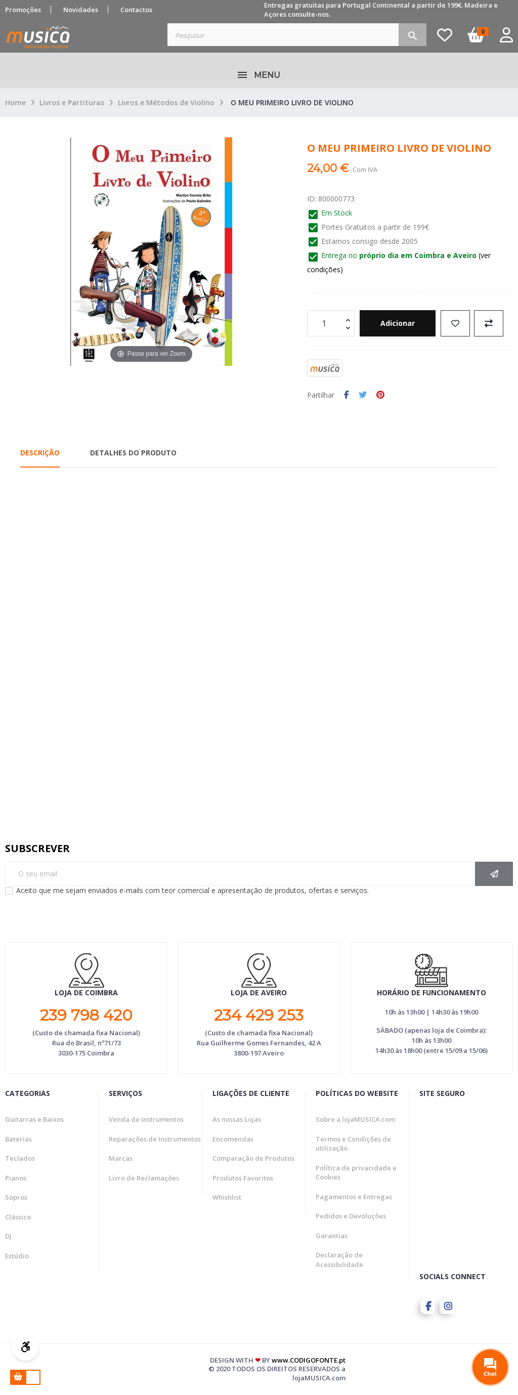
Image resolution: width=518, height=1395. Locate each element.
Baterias (18, 1139)
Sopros (16, 1197)
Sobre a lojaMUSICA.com (355, 1119)
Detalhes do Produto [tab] (133, 452)
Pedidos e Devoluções (351, 1215)
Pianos (15, 1177)
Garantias (332, 1235)
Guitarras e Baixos (34, 1119)
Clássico (18, 1216)
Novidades (80, 9)
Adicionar (397, 323)
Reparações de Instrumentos (155, 1139)
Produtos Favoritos (242, 1177)
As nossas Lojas (236, 1119)
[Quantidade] (325, 323)
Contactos (136, 9)
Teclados (20, 1158)
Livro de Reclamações (144, 1177)
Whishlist (226, 1197)
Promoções (23, 9)
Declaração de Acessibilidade (339, 1259)
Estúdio (17, 1255)
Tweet (363, 395)
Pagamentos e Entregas (354, 1196)
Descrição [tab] (40, 452)
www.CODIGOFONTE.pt (309, 1360)
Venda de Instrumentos (146, 1119)
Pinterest (380, 395)
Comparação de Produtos (253, 1158)
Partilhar (346, 395)
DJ (8, 1236)
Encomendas (232, 1139)
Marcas (121, 1158)
